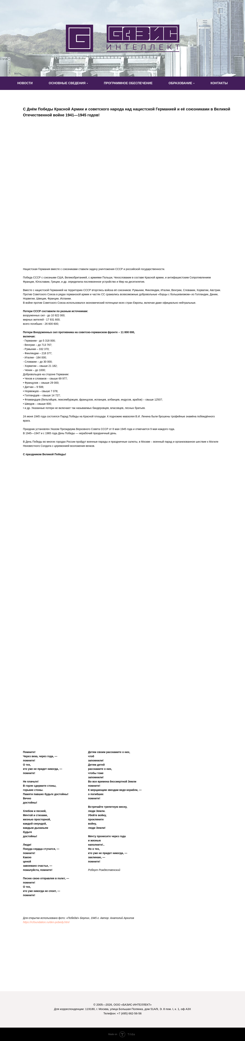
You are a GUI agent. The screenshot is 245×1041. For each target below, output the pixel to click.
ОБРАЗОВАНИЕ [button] (180, 83)
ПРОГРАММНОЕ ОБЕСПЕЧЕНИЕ (128, 83)
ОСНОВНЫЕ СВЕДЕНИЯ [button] (67, 83)
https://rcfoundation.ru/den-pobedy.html (46, 922)
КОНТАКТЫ (219, 83)
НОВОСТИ (25, 83)
